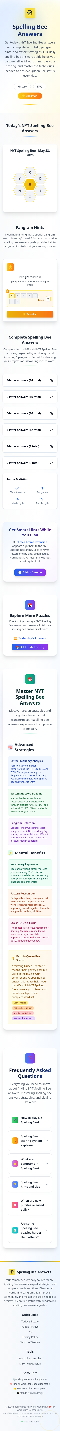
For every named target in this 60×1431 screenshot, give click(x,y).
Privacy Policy (30, 1337)
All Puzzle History (30, 647)
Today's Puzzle (30, 1321)
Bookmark (30, 96)
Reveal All (30, 314)
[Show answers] (51, 380)
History (22, 86)
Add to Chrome (30, 572)
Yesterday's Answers (30, 638)
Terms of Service (30, 1342)
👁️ (48, 298)
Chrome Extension (30, 1363)
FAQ (39, 86)
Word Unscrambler (30, 1358)
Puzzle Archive (30, 1326)
